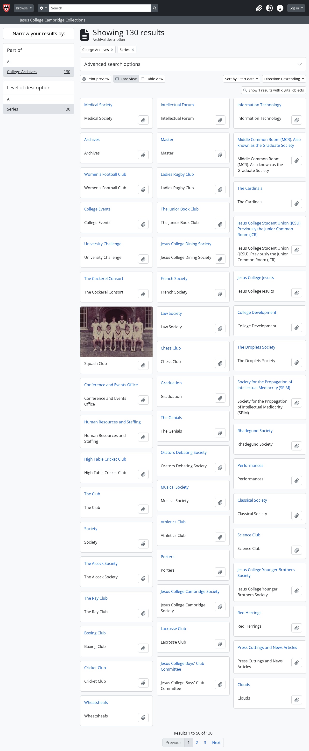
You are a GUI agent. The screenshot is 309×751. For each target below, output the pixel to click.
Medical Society (98, 104)
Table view (152, 79)
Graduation (171, 383)
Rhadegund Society (255, 430)
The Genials (171, 417)
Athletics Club (173, 522)
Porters (168, 556)
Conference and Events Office (111, 384)
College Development (257, 312)
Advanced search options (112, 64)
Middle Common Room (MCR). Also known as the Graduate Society (269, 142)
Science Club (249, 535)
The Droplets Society (256, 347)
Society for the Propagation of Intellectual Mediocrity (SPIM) (265, 384)
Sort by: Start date (240, 79)
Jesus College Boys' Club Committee (182, 666)
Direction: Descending (282, 79)
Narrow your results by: (39, 33)
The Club (92, 494)
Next (216, 742)
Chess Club (171, 348)
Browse (22, 8)
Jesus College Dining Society (186, 243)
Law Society (171, 313)
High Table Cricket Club (105, 459)
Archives (92, 139)
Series (38, 110)
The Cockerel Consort (103, 278)
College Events (97, 209)
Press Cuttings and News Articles (267, 647)
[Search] (100, 8)
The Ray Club (96, 598)
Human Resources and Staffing (112, 422)
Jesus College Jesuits (256, 277)
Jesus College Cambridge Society (190, 591)
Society (90, 528)
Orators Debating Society (184, 452)
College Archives (38, 73)
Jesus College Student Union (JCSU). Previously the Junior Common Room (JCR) (270, 228)
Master (167, 139)
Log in (294, 8)
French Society (174, 278)
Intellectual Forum (177, 104)
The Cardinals (250, 188)
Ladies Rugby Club (177, 174)
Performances (250, 465)
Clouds (244, 684)
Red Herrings (249, 612)
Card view (126, 79)
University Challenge (102, 243)
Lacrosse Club (173, 628)
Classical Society (252, 500)
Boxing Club (95, 633)
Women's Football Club (105, 174)
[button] (258, 8)
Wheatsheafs (96, 702)
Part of (14, 50)
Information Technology (259, 104)
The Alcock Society (101, 563)
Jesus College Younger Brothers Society (266, 572)
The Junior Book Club (180, 209)
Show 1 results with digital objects (273, 90)
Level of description (28, 87)
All (9, 61)
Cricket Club (95, 667)
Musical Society (175, 487)
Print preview (95, 79)
